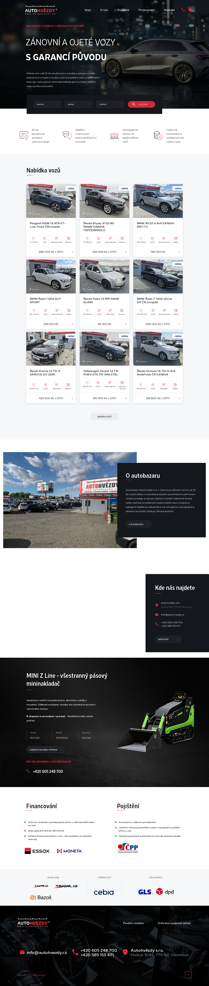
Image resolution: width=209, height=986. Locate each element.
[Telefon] (183, 9)
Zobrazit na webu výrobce (45, 749)
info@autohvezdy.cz (172, 614)
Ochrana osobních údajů (174, 923)
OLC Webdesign (36, 974)
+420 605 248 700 (172, 622)
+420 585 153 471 (170, 625)
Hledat (140, 104)
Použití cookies (133, 923)
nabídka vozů (105, 416)
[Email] (190, 9)
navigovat (168, 639)
